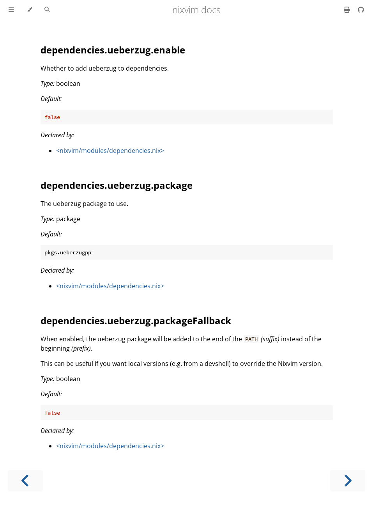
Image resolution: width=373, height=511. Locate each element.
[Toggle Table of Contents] (11, 10)
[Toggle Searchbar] (47, 10)
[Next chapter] (347, 480)
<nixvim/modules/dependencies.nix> (110, 150)
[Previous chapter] (25, 480)
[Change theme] (29, 10)
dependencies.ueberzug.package (117, 185)
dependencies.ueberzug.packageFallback (136, 320)
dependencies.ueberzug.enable (113, 49)
